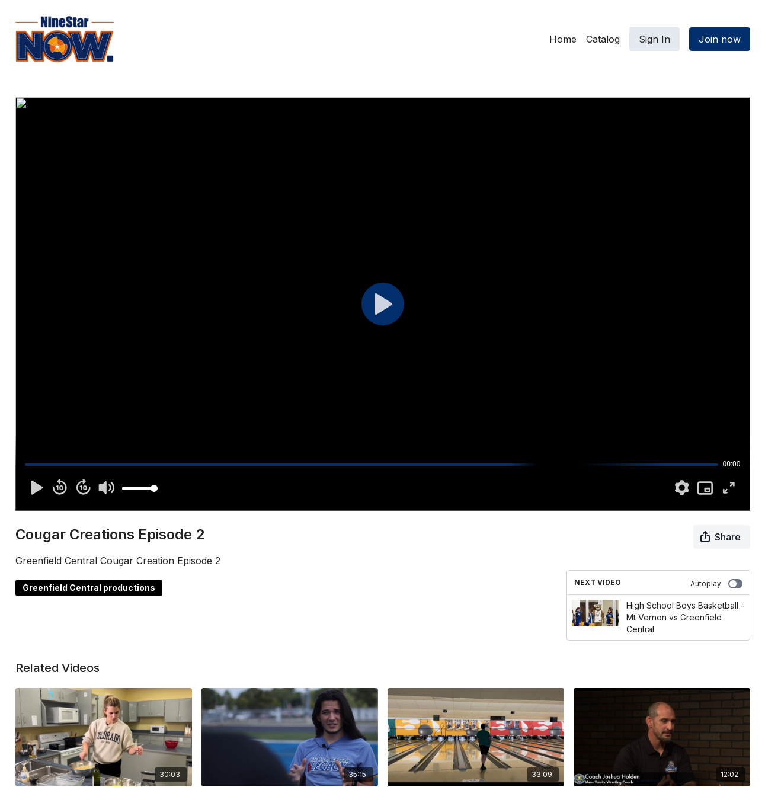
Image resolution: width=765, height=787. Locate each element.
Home (563, 39)
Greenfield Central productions (89, 588)
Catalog (603, 39)
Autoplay (716, 583)
